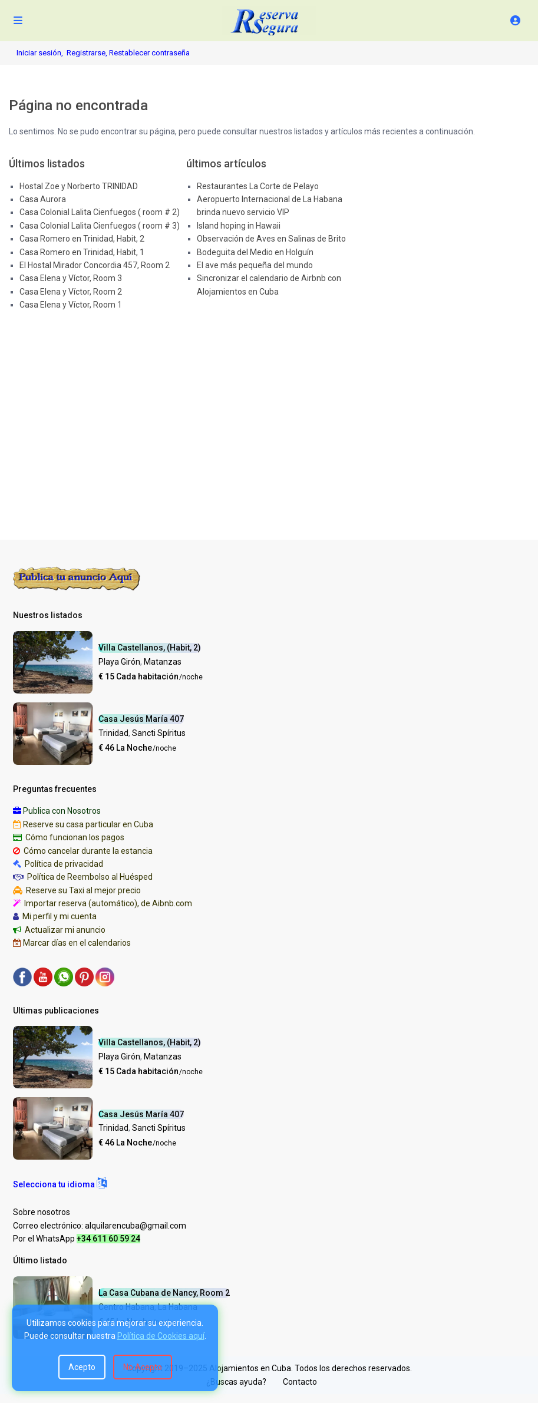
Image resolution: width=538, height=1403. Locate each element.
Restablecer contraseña (149, 52)
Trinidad (113, 733)
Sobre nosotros (41, 1212)
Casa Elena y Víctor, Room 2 (70, 291)
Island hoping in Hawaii (238, 225)
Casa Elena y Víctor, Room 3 (70, 278)
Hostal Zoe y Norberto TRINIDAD (78, 186)
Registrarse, (88, 52)
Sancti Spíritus (159, 733)
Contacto (300, 1382)
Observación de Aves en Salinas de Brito (271, 238)
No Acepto (142, 1367)
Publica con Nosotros (62, 811)
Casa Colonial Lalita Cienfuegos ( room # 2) (99, 212)
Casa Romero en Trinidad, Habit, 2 (81, 238)
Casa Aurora (42, 199)
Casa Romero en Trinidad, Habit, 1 (81, 252)
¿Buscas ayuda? (236, 1382)
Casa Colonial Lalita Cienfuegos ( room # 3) (99, 225)
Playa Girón (119, 661)
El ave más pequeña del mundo (255, 265)
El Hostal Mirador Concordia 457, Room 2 (94, 265)
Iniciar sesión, (39, 52)
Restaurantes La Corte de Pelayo (258, 186)
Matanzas (162, 661)
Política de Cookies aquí (160, 1336)
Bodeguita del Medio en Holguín (255, 252)
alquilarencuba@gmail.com (135, 1225)
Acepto (81, 1367)
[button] (60, 1184)
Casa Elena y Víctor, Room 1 (70, 304)
